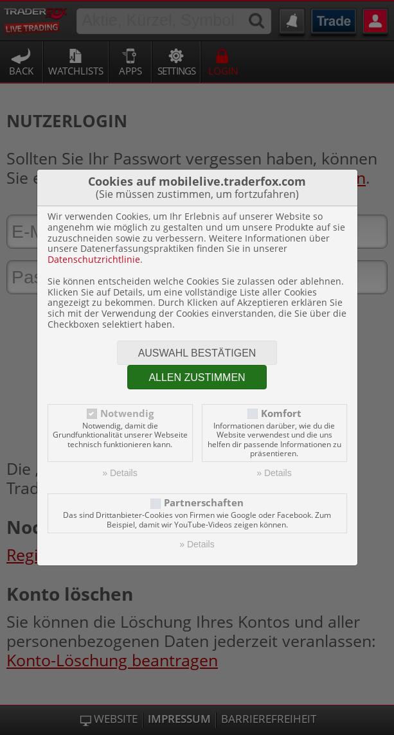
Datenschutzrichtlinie (94, 259)
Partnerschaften (204, 502)
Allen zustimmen (196, 377)
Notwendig (127, 413)
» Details (119, 473)
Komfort (281, 413)
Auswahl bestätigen (197, 353)
